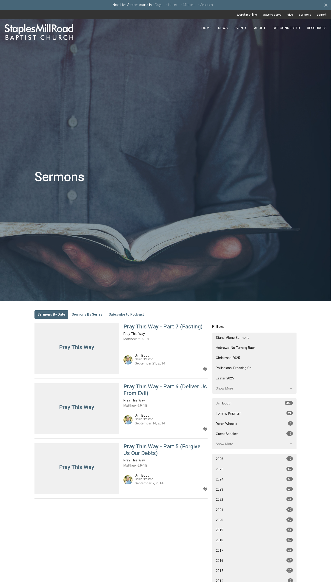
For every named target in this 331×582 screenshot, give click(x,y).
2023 (254, 489)
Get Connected (286, 28)
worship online (247, 14)
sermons (305, 14)
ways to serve (272, 14)
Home (206, 28)
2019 (254, 530)
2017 (254, 550)
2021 (254, 509)
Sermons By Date (51, 314)
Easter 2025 (225, 378)
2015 (254, 570)
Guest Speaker (254, 433)
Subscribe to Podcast (126, 314)
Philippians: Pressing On (233, 368)
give (290, 14)
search (321, 14)
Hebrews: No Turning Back (235, 348)
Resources (316, 28)
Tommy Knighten (254, 413)
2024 (254, 479)
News (223, 28)
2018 (254, 540)
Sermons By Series (87, 314)
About (259, 28)
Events (240, 28)
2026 (254, 458)
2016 (254, 560)
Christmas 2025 (228, 358)
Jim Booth (254, 403)
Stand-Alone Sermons (232, 338)
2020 (254, 519)
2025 (254, 469)
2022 (254, 499)
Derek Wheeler (254, 423)
